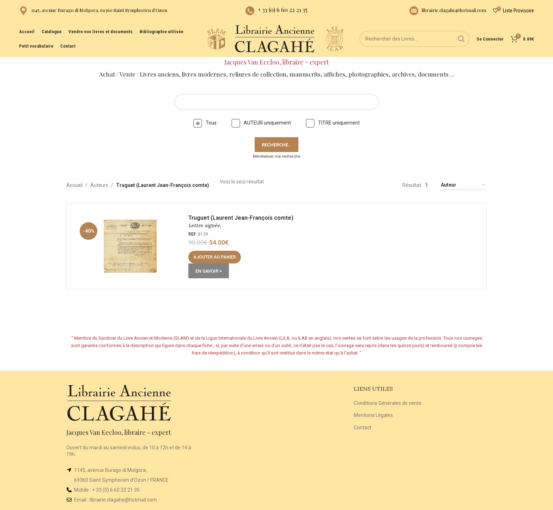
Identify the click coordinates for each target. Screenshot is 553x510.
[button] (214, 257)
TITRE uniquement (333, 123)
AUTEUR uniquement (261, 123)
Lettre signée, (204, 225)
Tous (205, 123)
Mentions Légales (373, 415)
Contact (362, 427)
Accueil (74, 185)
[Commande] (463, 185)
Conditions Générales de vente (387, 403)
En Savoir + (208, 271)
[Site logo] (216, 38)
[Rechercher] (414, 39)
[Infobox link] (93, 10)
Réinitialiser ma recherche (276, 156)
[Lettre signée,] (130, 246)
